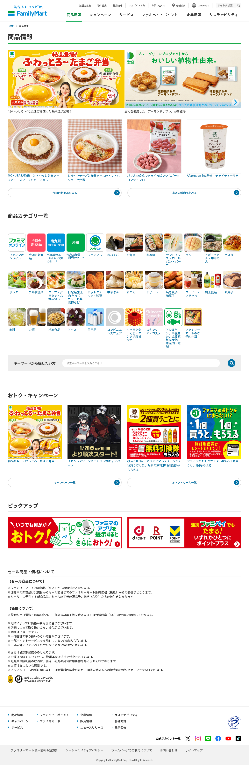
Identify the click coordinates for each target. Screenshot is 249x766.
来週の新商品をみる (184, 193)
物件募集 (102, 5)
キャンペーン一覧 (65, 483)
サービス (126, 14)
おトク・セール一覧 (184, 483)
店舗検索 (180, 5)
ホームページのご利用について (131, 751)
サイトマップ (194, 751)
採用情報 (117, 5)
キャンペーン (100, 14)
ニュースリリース (91, 729)
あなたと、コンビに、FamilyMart (27, 11)
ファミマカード (50, 723)
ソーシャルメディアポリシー (84, 751)
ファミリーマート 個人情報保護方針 (34, 751)
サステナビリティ (223, 14)
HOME (11, 26)
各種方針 (120, 723)
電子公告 (120, 729)
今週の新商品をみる (65, 193)
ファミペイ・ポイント (160, 14)
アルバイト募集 (137, 5)
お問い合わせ (159, 5)
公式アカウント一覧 (168, 740)
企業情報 (194, 14)
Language (203, 5)
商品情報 (17, 716)
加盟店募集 (85, 5)
